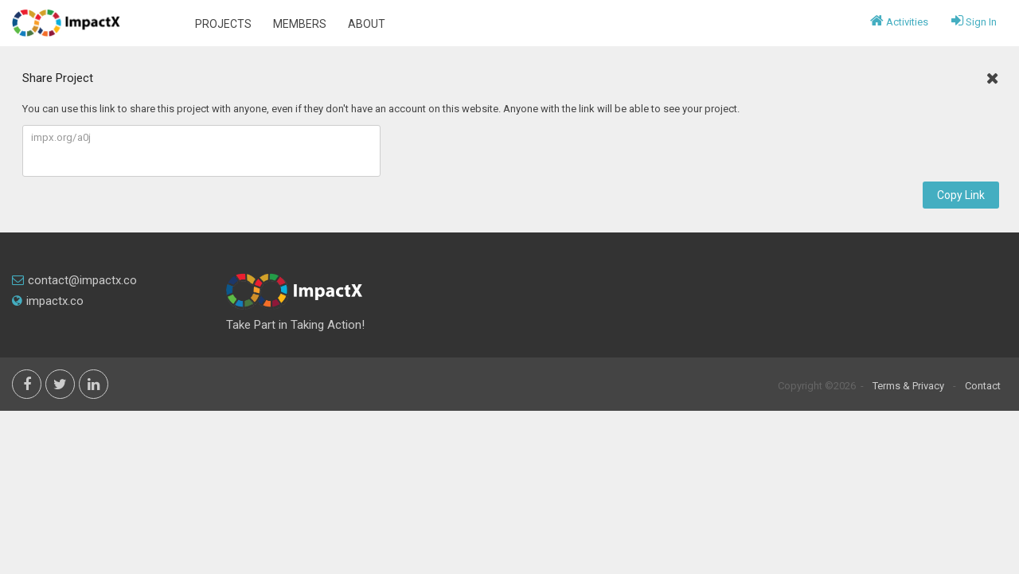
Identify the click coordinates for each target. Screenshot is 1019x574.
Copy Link (961, 195)
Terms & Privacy (908, 386)
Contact (983, 386)
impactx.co (48, 301)
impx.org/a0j (201, 151)
